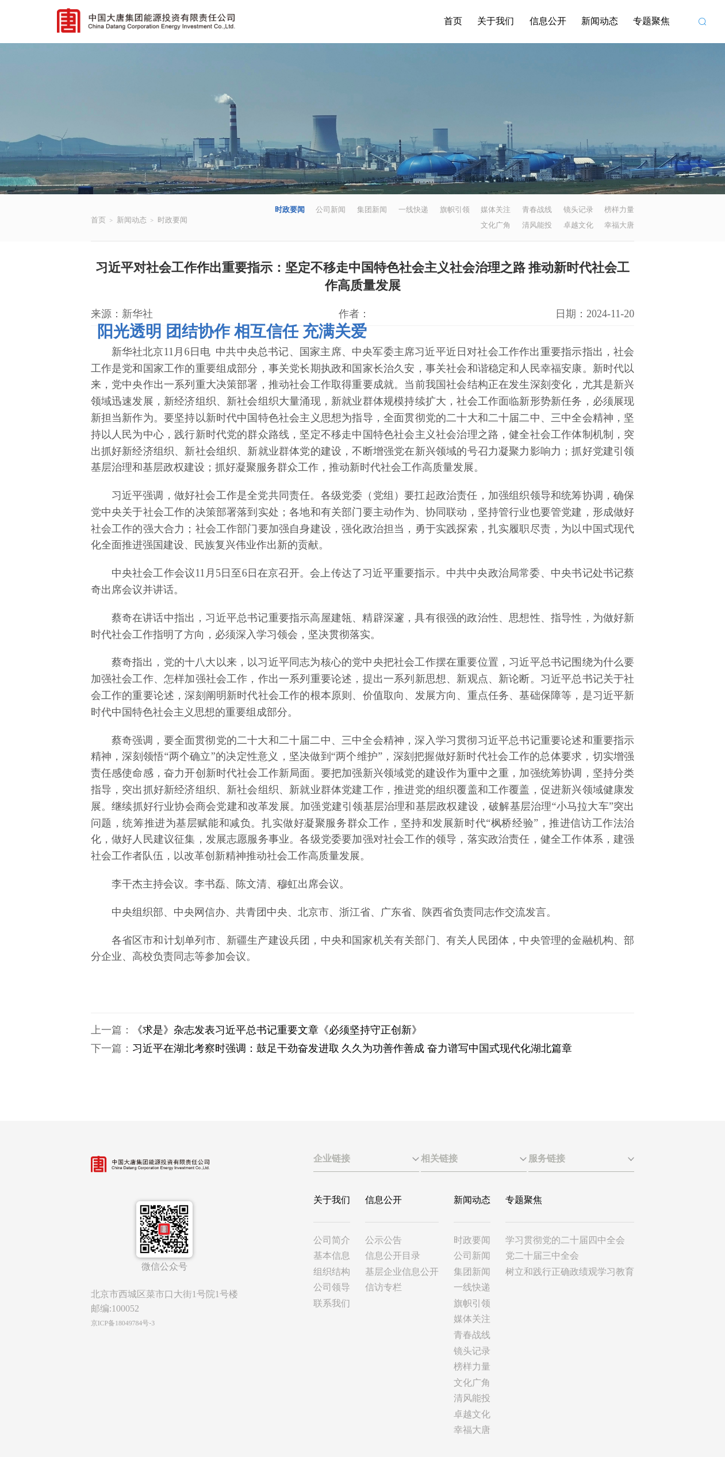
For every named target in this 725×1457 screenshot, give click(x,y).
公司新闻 (331, 209)
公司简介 (331, 1240)
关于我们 (495, 21)
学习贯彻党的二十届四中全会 (565, 1240)
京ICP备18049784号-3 (123, 1323)
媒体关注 (496, 209)
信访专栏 (383, 1287)
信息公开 (548, 21)
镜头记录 (578, 209)
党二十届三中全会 (542, 1255)
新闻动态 (599, 21)
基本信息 (331, 1255)
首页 (453, 21)
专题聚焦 (651, 21)
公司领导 (331, 1287)
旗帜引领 (455, 209)
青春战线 (537, 209)
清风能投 (537, 225)
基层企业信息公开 (402, 1272)
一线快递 (413, 209)
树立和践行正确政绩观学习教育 (569, 1272)
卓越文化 (578, 225)
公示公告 (383, 1240)
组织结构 (331, 1272)
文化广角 (496, 225)
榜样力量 (619, 209)
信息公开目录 (392, 1255)
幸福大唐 (619, 225)
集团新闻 (372, 209)
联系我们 (331, 1303)
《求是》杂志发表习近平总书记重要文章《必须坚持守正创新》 (277, 1030)
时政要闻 (172, 220)
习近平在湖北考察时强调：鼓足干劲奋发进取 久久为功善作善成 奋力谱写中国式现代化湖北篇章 (352, 1048)
